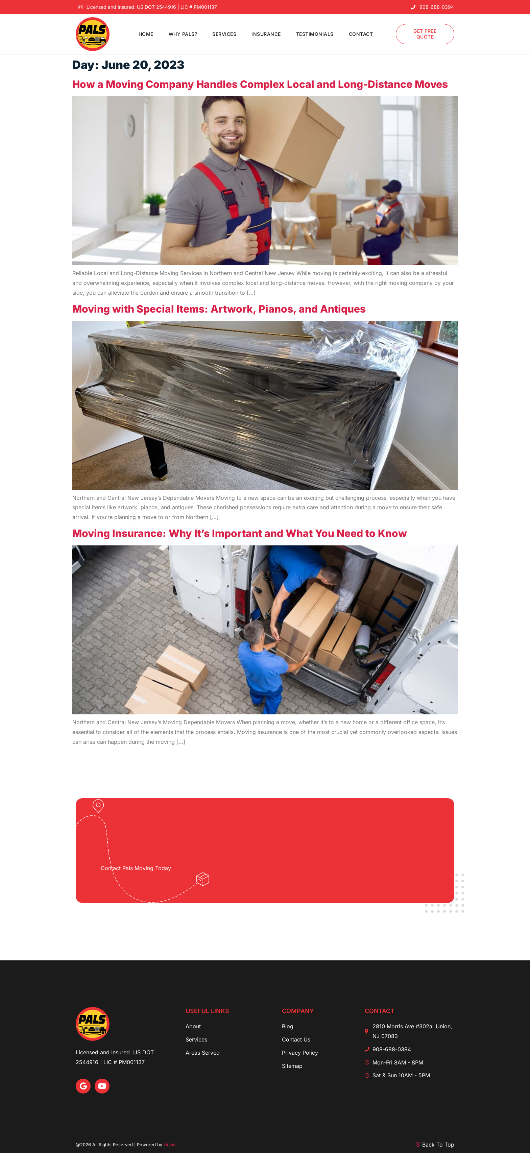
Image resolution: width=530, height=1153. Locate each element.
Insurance (266, 34)
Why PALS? (183, 34)
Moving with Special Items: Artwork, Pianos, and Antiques (219, 309)
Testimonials (315, 34)
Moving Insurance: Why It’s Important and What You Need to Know (239, 533)
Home (146, 34)
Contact (361, 34)
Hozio (170, 1144)
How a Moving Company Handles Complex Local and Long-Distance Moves (260, 84)
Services (224, 34)
